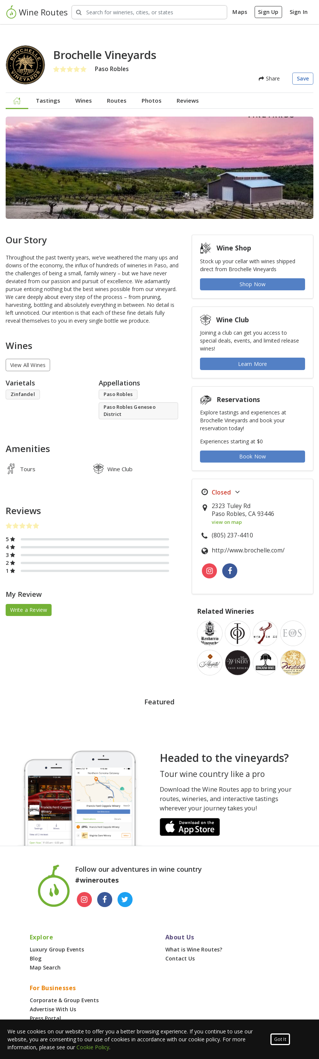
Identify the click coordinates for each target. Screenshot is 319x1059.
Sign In (299, 11)
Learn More (252, 363)
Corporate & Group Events (64, 1000)
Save (303, 78)
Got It (280, 1039)
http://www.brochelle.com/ (248, 550)
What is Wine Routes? (193, 949)
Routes (117, 100)
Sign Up (268, 11)
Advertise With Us (53, 1009)
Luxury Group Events (57, 949)
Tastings (48, 100)
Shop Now (253, 284)
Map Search (45, 967)
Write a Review (28, 609)
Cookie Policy (92, 1047)
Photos (152, 100)
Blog (35, 958)
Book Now (252, 456)
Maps (239, 11)
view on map (227, 522)
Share (269, 78)
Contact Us (180, 958)
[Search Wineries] (149, 12)
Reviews (188, 100)
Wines (83, 100)
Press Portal (45, 1018)
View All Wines (28, 365)
